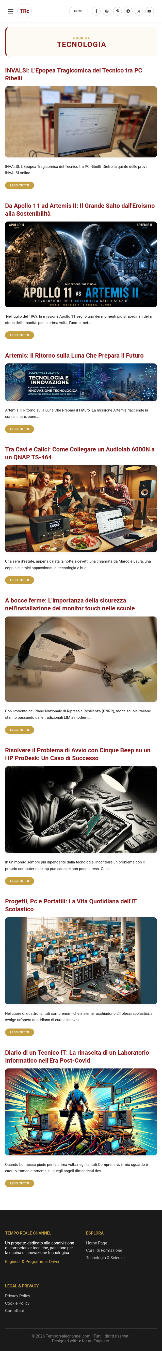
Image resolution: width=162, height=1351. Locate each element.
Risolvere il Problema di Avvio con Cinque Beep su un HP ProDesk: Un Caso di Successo (78, 754)
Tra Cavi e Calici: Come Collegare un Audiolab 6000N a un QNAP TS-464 (80, 453)
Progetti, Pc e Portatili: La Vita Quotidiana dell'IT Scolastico (71, 905)
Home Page (96, 1243)
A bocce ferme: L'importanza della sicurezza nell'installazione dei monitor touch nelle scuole (70, 604)
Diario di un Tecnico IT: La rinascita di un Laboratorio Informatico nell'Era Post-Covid (77, 1056)
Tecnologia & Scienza (105, 1257)
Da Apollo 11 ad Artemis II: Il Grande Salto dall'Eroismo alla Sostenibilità (80, 209)
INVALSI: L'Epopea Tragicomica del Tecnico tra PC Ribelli (73, 74)
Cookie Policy (17, 1303)
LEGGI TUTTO (19, 185)
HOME (78, 11)
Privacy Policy (17, 1296)
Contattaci (14, 1310)
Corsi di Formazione (104, 1250)
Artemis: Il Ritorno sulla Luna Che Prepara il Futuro (74, 355)
